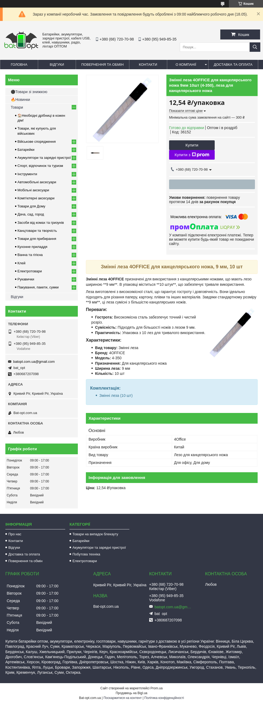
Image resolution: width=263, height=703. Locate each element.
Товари (17, 107)
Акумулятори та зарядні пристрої (44, 158)
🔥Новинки (20, 99)
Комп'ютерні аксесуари (35, 198)
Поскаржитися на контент (123, 698)
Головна (19, 65)
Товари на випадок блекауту (95, 534)
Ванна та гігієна (30, 255)
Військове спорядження (36, 142)
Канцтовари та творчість (37, 231)
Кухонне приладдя (32, 247)
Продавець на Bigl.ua (131, 693)
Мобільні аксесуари (33, 190)
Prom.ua (157, 688)
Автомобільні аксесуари (36, 182)
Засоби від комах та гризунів (40, 223)
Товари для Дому (31, 206)
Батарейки (25, 150)
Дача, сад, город (30, 214)
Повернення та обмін (102, 65)
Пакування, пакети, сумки (38, 287)
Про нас (14, 534)
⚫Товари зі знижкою (29, 92)
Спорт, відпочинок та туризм (40, 166)
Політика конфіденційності (164, 698)
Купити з (191, 154)
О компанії (186, 65)
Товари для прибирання (36, 239)
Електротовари (29, 271)
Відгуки (57, 65)
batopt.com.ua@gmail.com (34, 362)
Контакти (148, 65)
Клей (21, 263)
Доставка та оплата (233, 65)
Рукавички (25, 279)
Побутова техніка (86, 554)
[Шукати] (255, 47)
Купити (191, 145)
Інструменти (27, 174)
